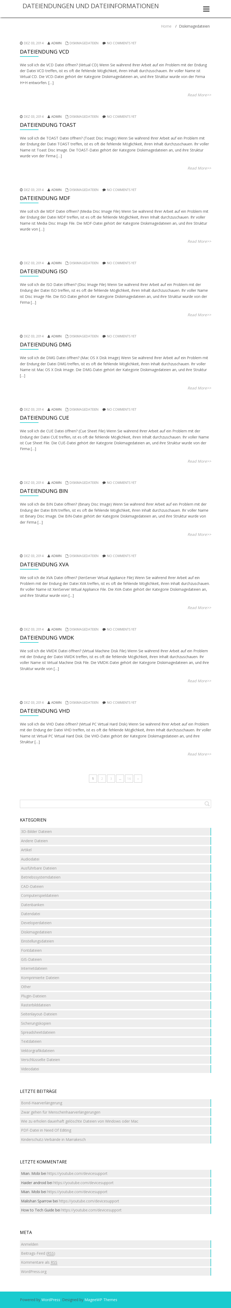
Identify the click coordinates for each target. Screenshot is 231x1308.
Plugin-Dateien (33, 995)
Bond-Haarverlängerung (41, 1102)
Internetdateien (34, 968)
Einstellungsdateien (37, 941)
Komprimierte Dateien (40, 977)
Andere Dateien (34, 840)
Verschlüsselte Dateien (40, 1059)
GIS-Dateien (31, 959)
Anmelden (29, 1244)
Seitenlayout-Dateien (39, 1013)
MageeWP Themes (100, 1299)
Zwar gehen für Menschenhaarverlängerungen (60, 1112)
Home (166, 26)
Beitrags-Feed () (38, 1253)
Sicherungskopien (36, 1023)
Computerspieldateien (40, 895)
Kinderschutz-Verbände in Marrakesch (53, 1139)
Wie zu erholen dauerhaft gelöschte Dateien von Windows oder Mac (79, 1121)
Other (26, 986)
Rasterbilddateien (36, 1004)
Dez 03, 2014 (34, 43)
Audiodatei (30, 859)
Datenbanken (32, 904)
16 (129, 778)
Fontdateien (31, 950)
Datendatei (30, 913)
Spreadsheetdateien (38, 1032)
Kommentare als (39, 1262)
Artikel (26, 849)
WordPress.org (33, 1271)
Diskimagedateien (84, 43)
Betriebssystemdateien (41, 877)
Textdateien (31, 1041)
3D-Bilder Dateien (36, 831)
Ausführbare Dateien (39, 868)
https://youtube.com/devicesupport (77, 1173)
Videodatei (30, 1068)
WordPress (50, 1299)
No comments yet (121, 43)
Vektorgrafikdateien (37, 1050)
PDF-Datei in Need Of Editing (46, 1130)
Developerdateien (36, 922)
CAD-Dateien (32, 886)
